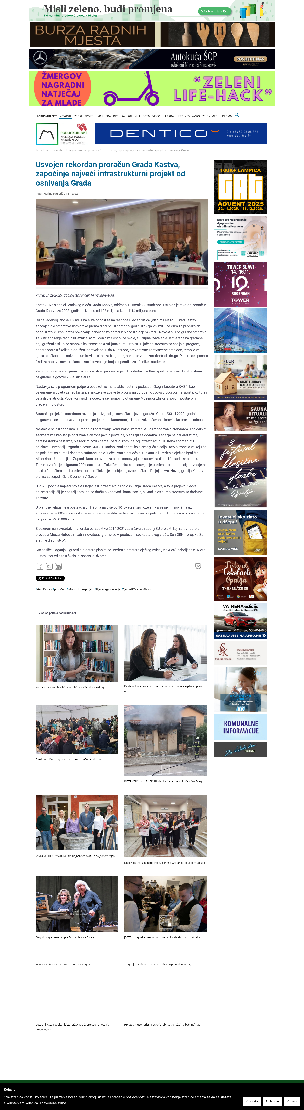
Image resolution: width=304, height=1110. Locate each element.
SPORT (89, 116)
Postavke (252, 1101)
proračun (59, 589)
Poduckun (42, 150)
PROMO (227, 116)
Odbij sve (272, 1101)
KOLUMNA (133, 116)
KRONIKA (119, 116)
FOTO (146, 116)
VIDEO (156, 116)
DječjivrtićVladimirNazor (137, 589)
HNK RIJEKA (103, 116)
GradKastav (44, 589)
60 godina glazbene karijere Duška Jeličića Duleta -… (67, 937)
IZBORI (77, 116)
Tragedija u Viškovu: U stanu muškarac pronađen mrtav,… (158, 964)
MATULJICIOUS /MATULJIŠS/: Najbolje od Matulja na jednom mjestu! (77, 856)
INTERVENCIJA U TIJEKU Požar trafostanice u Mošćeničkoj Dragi (163, 781)
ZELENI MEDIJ (211, 116)
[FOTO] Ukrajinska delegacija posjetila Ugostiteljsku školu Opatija (162, 937)
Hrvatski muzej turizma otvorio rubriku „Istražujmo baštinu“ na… (162, 1024)
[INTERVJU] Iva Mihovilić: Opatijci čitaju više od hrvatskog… (70, 687)
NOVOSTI (65, 116)
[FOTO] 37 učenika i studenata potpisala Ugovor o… (66, 964)
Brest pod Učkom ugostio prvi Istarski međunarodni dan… (70, 759)
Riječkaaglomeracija (108, 589)
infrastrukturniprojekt (81, 589)
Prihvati (292, 1101)
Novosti (57, 150)
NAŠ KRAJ (169, 116)
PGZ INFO (184, 116)
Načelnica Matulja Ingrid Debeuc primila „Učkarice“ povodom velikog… (165, 863)
